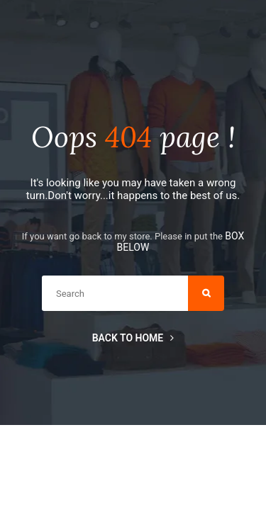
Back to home (133, 338)
